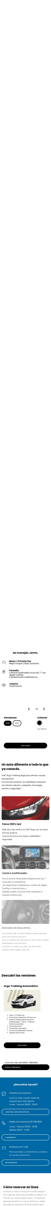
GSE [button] (8, 723)
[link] (25, 745)
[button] (29, 709)
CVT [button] (17, 723)
